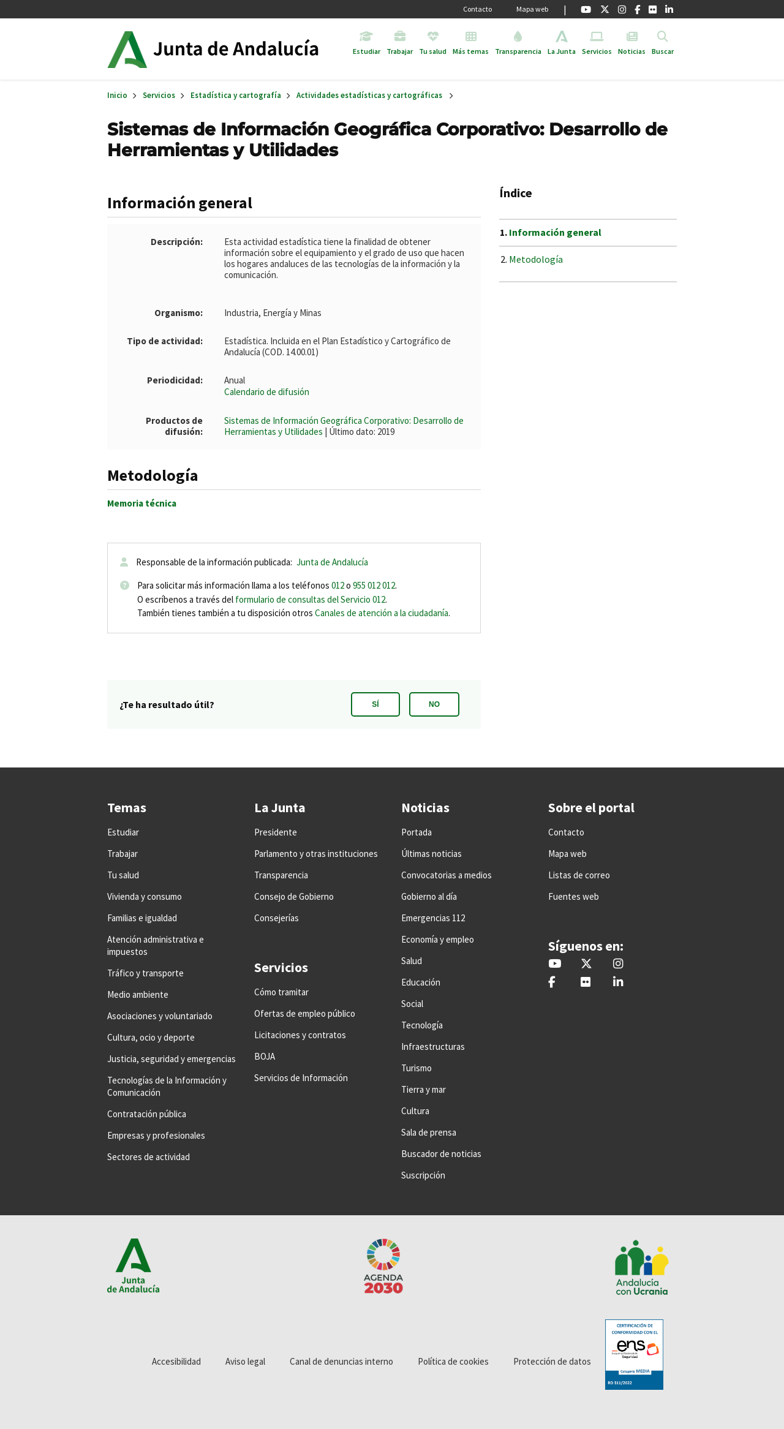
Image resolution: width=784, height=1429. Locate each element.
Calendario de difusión (266, 392)
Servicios (159, 95)
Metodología (536, 259)
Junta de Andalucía (127, 49)
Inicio (247, 49)
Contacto (477, 8)
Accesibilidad (176, 1361)
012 (337, 585)
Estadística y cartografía (235, 95)
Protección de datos (552, 1361)
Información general (555, 232)
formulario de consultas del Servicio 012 (310, 599)
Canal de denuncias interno (341, 1361)
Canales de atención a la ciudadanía (381, 613)
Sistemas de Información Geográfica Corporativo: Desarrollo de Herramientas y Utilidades (344, 426)
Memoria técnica (141, 503)
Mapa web (532, 8)
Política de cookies (453, 1361)
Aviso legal (245, 1361)
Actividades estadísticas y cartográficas (369, 95)
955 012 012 (374, 585)
